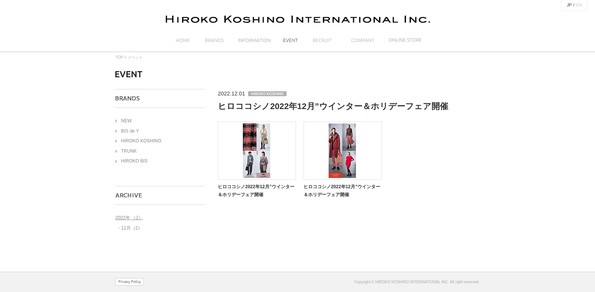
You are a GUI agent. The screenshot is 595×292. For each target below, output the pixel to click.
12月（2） (131, 228)
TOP (119, 57)
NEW (126, 120)
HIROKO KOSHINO (141, 141)
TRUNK (129, 151)
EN (579, 5)
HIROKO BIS (134, 161)
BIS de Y (130, 131)
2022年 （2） (129, 217)
